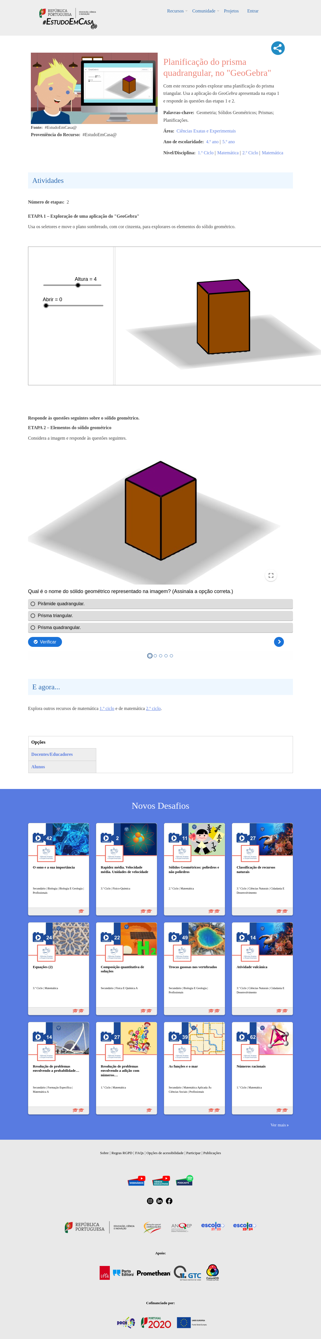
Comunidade (203, 10)
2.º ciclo (153, 708)
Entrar (252, 10)
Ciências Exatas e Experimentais (206, 131)
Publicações (212, 1153)
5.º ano (228, 141)
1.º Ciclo (206, 152)
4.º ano (212, 141)
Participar (193, 1153)
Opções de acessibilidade (164, 1153)
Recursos (175, 10)
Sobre (104, 1153)
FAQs (139, 1153)
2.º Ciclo (250, 152)
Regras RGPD (122, 1153)
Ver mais (278, 1124)
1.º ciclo (107, 708)
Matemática (228, 152)
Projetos (231, 10)
